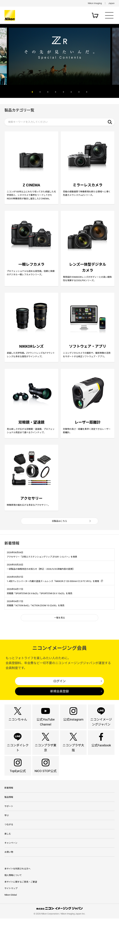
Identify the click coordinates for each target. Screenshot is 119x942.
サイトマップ (11, 912)
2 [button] (40, 91)
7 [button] (78, 91)
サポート (8, 826)
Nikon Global (10, 918)
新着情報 (8, 806)
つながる (8, 846)
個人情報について (13, 898)
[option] (59, 56)
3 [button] (47, 91)
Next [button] (108, 92)
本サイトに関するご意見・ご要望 (20, 905)
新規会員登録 (59, 703)
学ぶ (6, 836)
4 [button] (55, 91)
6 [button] (71, 91)
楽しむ (7, 855)
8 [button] (86, 91)
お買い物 (8, 875)
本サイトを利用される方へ (17, 892)
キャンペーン (10, 865)
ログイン (59, 693)
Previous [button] (10, 92)
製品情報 (8, 816)
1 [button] (32, 91)
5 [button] (63, 91)
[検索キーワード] (59, 122)
